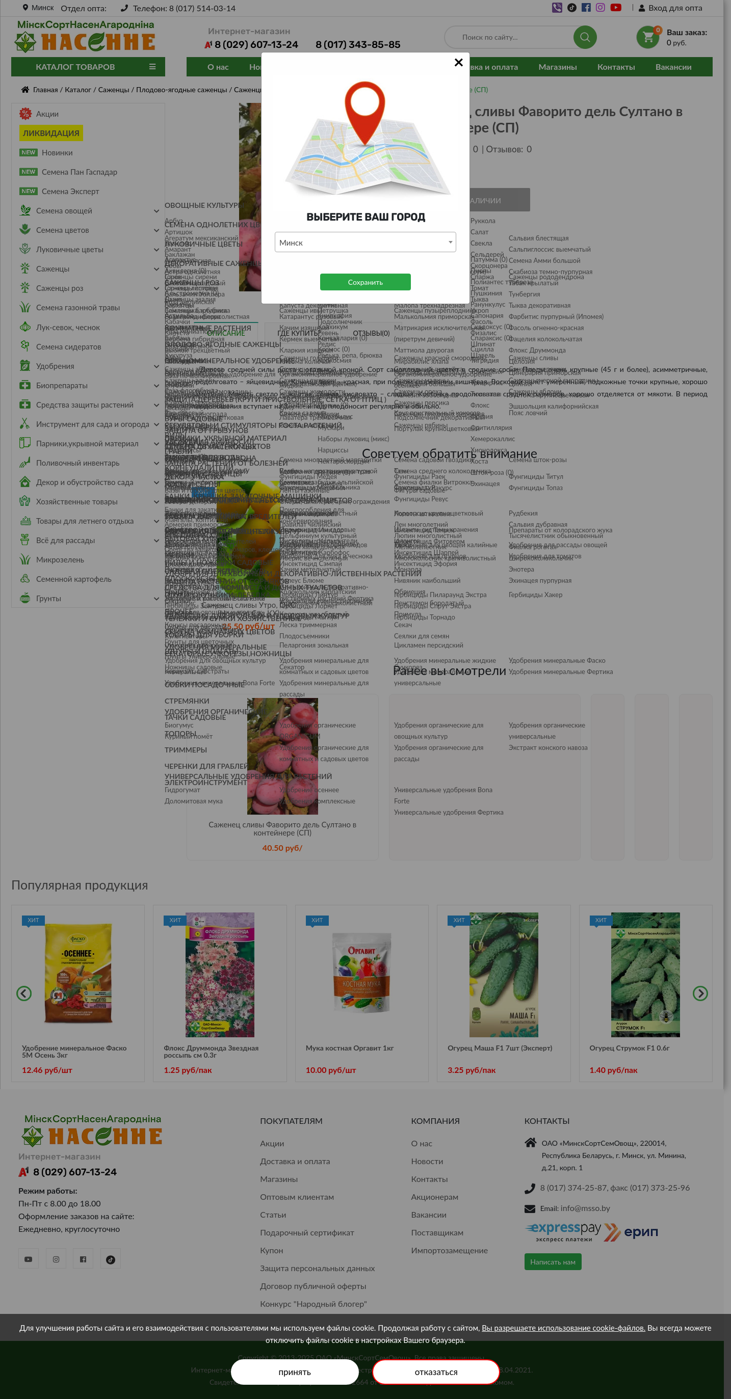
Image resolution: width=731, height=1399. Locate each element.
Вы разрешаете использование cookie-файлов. (563, 1327)
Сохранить (365, 282)
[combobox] (365, 242)
